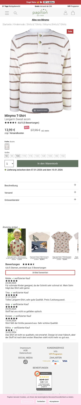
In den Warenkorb (48, 163)
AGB (25, 350)
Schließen (41, 401)
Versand (9, 193)
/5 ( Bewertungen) (28, 122)
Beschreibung (11, 185)
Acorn (10, 142)
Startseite (7, 24)
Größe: (7, 152)
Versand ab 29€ (43, 6)
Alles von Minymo (40, 20)
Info (55, 351)
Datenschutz (25, 353)
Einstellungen (27, 401)
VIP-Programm (55, 354)
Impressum (25, 348)
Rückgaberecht (11, 6)
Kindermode (19, 24)
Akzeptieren (54, 401)
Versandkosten (17, 133)
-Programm (73, 6)
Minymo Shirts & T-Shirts (54, 24)
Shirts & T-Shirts (34, 24)
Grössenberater (12, 200)
